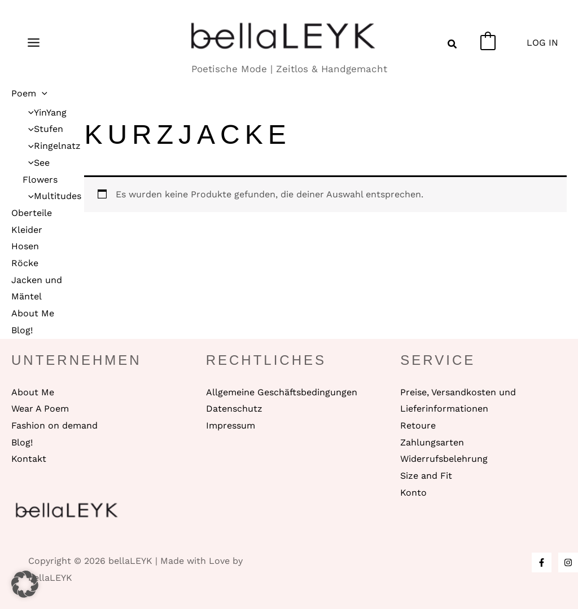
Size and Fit (426, 475)
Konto (413, 492)
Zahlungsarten (432, 442)
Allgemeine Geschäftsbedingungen (281, 392)
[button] (453, 45)
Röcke (24, 263)
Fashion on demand (54, 425)
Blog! (22, 330)
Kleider (26, 229)
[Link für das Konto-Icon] (542, 42)
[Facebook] (541, 562)
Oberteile (31, 213)
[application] (41, 93)
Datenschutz (234, 408)
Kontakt (28, 458)
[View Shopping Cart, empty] (488, 43)
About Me (32, 313)
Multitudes (52, 196)
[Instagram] (568, 562)
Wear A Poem (40, 408)
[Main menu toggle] (33, 42)
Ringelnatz (52, 145)
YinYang (45, 112)
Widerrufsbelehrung (444, 458)
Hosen (25, 246)
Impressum (230, 425)
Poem (29, 93)
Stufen (43, 128)
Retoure (418, 425)
